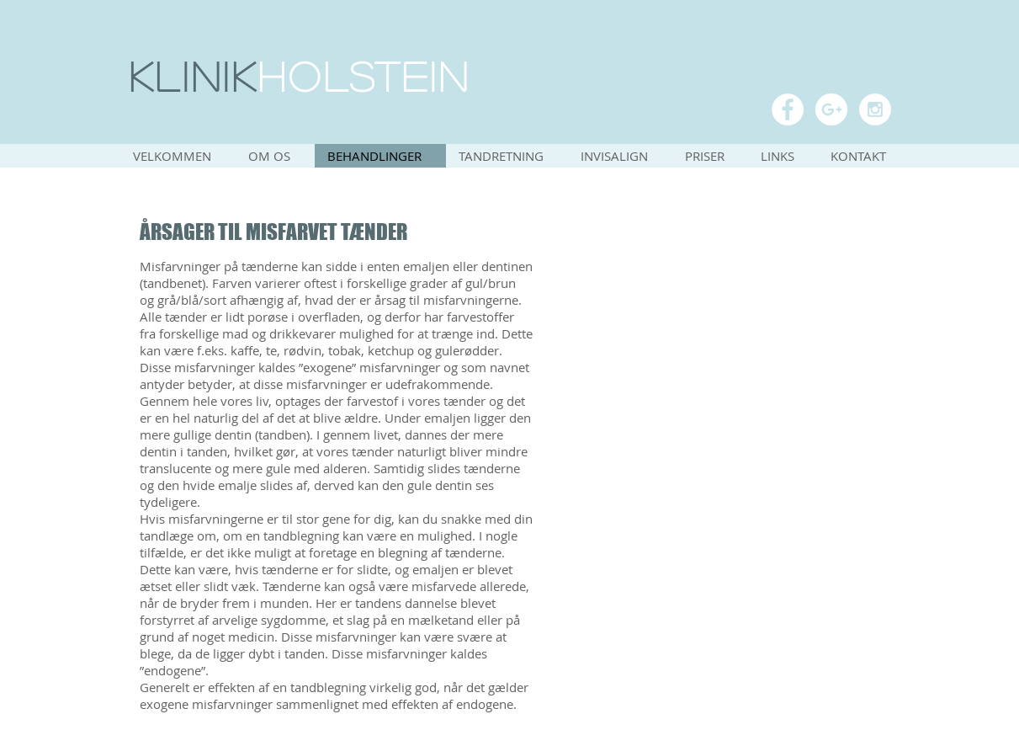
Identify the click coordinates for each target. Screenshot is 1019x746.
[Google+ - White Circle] (831, 109)
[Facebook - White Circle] (788, 109)
